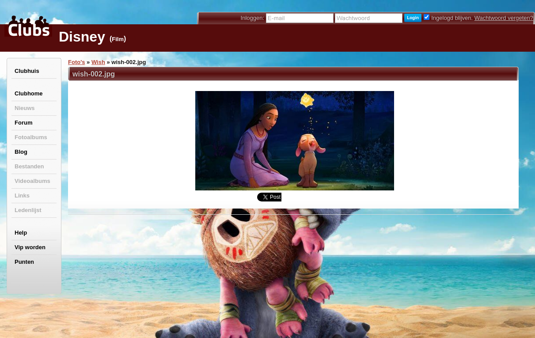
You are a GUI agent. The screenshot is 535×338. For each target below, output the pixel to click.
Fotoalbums (31, 137)
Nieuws (25, 108)
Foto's (76, 62)
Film (118, 39)
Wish (98, 62)
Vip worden (30, 247)
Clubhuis (27, 71)
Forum (23, 122)
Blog (21, 151)
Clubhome (29, 93)
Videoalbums (32, 181)
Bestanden (29, 166)
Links (22, 195)
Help (21, 232)
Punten (24, 261)
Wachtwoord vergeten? (503, 18)
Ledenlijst (28, 210)
